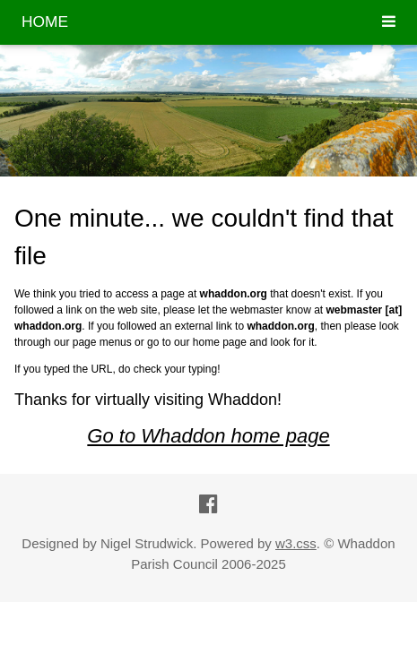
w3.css (296, 543)
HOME (45, 21)
